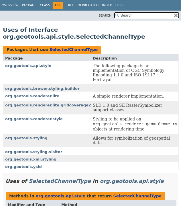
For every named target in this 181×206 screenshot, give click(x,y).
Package (29, 5)
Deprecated (88, 5)
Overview (10, 5)
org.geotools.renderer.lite (32, 96)
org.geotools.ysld (23, 167)
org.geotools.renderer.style (34, 119)
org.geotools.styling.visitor (33, 152)
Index (107, 5)
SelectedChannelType (73, 49)
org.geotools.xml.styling (30, 159)
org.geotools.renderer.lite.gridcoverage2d (49, 105)
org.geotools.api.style (28, 66)
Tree (70, 5)
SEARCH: (106, 15)
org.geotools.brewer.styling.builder (42, 88)
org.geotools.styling (26, 138)
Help (119, 5)
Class (45, 5)
